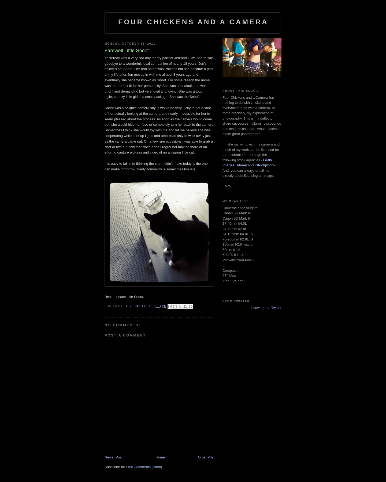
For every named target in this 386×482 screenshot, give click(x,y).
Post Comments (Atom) (144, 467)
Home (160, 457)
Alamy (241, 165)
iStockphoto (265, 165)
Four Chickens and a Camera (193, 22)
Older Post (206, 457)
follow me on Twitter (266, 308)
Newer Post (114, 457)
